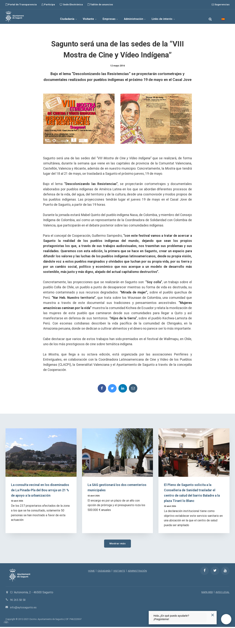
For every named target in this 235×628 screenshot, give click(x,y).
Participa (48, 4)
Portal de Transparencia (21, 4)
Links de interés (172, 16)
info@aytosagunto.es (24, 608)
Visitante (85, 16)
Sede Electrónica (71, 4)
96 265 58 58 (18, 601)
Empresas (110, 16)
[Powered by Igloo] (5, 623)
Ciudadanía (60, 16)
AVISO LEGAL (221, 593)
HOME (89, 572)
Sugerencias (220, 4)
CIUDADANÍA (103, 572)
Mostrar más (117, 544)
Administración (139, 16)
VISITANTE (119, 572)
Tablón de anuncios (100, 4)
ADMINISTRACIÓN (138, 572)
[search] (210, 16)
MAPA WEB (205, 593)
